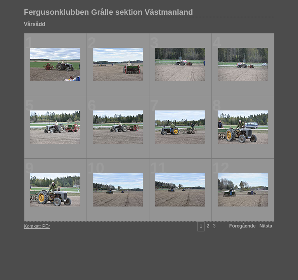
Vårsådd (34, 24)
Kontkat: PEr (37, 226)
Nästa (266, 226)
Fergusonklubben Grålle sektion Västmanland (108, 12)
